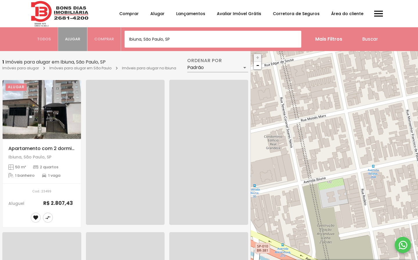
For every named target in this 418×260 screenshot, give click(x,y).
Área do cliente (347, 14)
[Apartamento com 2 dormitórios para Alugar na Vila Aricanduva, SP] (42, 109)
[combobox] (213, 39)
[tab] (44, 39)
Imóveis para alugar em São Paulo (80, 68)
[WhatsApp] (403, 245)
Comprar (129, 14)
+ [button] (257, 57)
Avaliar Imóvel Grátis (239, 14)
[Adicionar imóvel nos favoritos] (36, 218)
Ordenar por (204, 60)
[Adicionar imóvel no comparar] (48, 218)
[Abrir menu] (378, 13)
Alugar (157, 14)
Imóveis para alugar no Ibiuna (149, 68)
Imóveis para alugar (20, 68)
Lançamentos (190, 14)
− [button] (257, 65)
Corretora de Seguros (296, 14)
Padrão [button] (195, 67)
